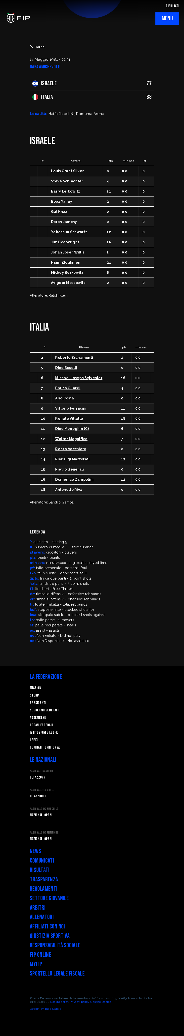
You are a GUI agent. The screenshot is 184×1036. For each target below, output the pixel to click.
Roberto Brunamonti (74, 358)
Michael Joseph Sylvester (78, 378)
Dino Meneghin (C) (72, 429)
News (35, 851)
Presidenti (38, 702)
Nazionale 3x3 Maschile (44, 809)
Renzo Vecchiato (70, 449)
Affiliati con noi (47, 926)
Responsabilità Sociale (55, 945)
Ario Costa (64, 398)
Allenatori (42, 917)
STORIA (35, 695)
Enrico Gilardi (67, 388)
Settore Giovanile (49, 898)
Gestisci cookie (101, 1002)
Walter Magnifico (71, 439)
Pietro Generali (69, 469)
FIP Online (40, 955)
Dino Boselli (66, 368)
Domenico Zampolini (74, 479)
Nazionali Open (40, 815)
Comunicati (42, 861)
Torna (37, 47)
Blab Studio (53, 1008)
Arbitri (38, 908)
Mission (35, 688)
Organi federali (41, 725)
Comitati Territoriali (45, 747)
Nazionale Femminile (42, 790)
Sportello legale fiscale (57, 974)
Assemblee (38, 717)
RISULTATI (172, 6)
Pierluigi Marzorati (72, 459)
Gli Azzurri (38, 777)
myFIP (36, 964)
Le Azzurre (38, 796)
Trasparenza (44, 879)
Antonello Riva (68, 490)
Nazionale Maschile (41, 771)
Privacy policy (79, 1002)
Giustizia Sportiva (50, 936)
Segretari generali (44, 710)
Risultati (40, 870)
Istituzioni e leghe (44, 732)
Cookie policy (59, 1002)
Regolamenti (43, 889)
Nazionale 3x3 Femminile (44, 833)
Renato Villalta (69, 418)
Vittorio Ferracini (70, 408)
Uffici (34, 740)
